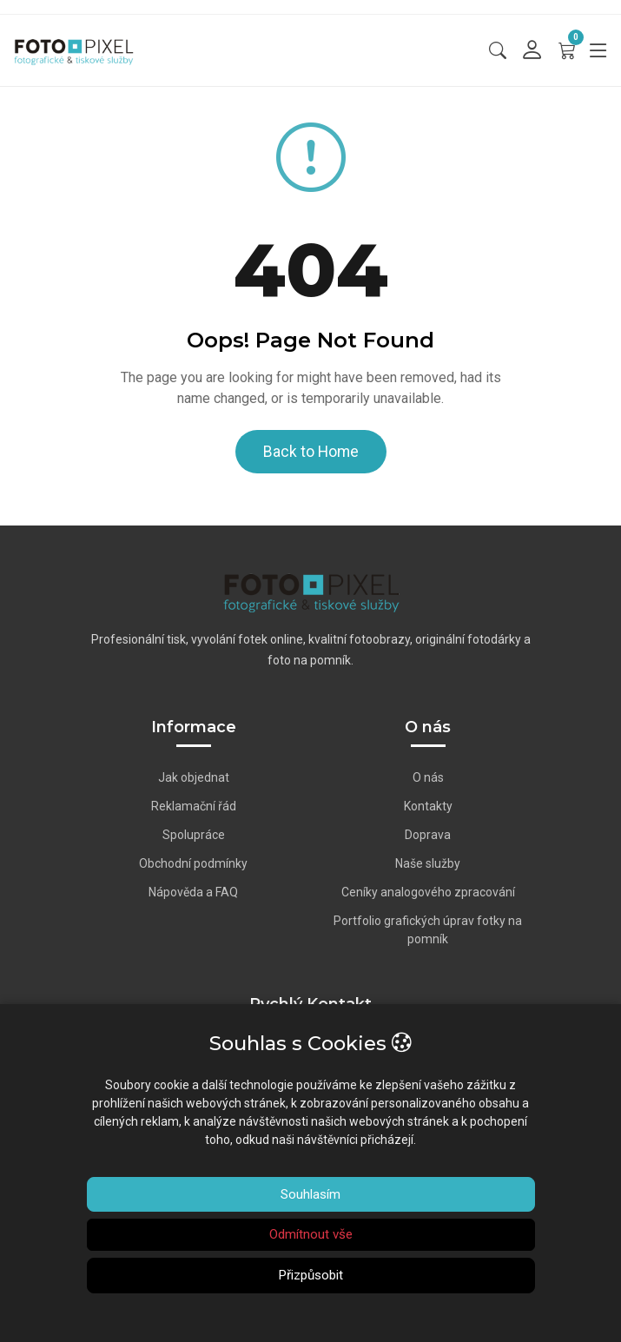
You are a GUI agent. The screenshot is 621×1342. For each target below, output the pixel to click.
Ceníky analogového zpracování (428, 892)
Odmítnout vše (311, 1234)
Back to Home (311, 451)
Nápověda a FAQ (193, 892)
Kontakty (428, 806)
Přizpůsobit (310, 1275)
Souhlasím (310, 1194)
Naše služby (427, 863)
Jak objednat (193, 777)
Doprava (428, 835)
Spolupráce (193, 835)
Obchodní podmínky (193, 863)
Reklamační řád (193, 806)
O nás (428, 777)
